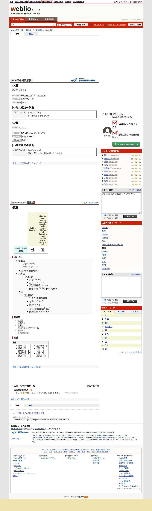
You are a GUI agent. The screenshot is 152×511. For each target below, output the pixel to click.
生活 (50, 451)
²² (48, 311)
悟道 (106, 175)
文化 (45, 451)
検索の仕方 (18, 460)
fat (31, 270)
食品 (83, 451)
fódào (32, 263)
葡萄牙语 (22, 353)
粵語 (20, 270)
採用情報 (96, 463)
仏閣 (104, 262)
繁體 (25, 248)
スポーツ (72, 451)
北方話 (21, 273)
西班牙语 (22, 350)
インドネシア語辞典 (126, 475)
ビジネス (45, 449)
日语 (38, 350)
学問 (108, 449)
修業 (45, 153)
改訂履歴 (103, 437)
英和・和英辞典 (35, 2)
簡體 (16, 248)
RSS (86, 496)
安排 (107, 323)
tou (46, 311)
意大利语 (40, 345)
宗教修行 (108, 168)
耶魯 (31, 297)
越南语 (39, 355)
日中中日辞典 (47, 2)
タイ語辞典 (123, 478)
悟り (30, 153)
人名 (88, 451)
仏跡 (104, 231)
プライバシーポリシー (22, 468)
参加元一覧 (40, 428)
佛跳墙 (105, 234)
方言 (93, 451)
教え (34, 115)
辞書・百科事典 (102, 451)
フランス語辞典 (124, 473)
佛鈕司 (105, 251)
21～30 (135, 311)
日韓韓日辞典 (58, 2)
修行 (43, 115)
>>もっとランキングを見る (130, 352)
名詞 (24, 99)
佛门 (104, 265)
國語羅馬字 (34, 285)
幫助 (41, 288)
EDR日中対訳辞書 (21, 80)
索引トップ (17, 163)
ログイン (127, 2)
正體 (21, 248)
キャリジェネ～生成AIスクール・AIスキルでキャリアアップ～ (128, 488)
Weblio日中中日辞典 (39, 437)
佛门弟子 (106, 268)
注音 (24, 267)
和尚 (106, 165)
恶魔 (106, 171)
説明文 (25, 102)
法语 (20, 355)
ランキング (36, 163)
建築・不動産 (100, 449)
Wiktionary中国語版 (23, 202)
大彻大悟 (28, 95)
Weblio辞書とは (20, 457)
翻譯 (14, 342)
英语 (20, 348)
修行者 (107, 158)
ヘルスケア (58, 451)
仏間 (104, 258)
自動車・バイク (80, 449)
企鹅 (107, 319)
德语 (20, 345)
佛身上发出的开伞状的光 (112, 245)
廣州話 (28, 295)
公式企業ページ (98, 457)
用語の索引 (26, 163)
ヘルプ (16, 463)
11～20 (121, 311)
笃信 (106, 184)
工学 (92, 449)
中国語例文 (33, 19)
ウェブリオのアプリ (48, 457)
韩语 (38, 353)
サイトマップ (19, 470)
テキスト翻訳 (107, 190)
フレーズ (30, 99)
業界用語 (53, 449)
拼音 (24, 264)
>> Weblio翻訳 (135, 190)
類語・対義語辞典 (21, 2)
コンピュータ (63, 449)
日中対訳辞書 (38, 30)
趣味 (65, 451)
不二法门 (108, 155)
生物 (78, 451)
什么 (107, 345)
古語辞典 (68, 2)
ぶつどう (22, 90)
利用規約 (17, 465)
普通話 (21, 261)
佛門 (104, 255)
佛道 (97, 437)
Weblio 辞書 (15, 30)
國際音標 (33, 288)
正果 (106, 178)
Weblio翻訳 (123, 465)
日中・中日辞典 (17, 19)
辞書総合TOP (137, 2)
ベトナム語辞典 (124, 480)
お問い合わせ (71, 457)
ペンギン (108, 327)
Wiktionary (93, 203)
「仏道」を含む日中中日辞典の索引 (30, 413)
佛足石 (105, 228)
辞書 (11, 2)
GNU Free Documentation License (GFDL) (111, 435)
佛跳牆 (105, 238)
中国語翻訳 (49, 19)
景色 (107, 334)
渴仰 (106, 181)
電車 (71, 449)
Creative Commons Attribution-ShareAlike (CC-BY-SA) (69, 435)
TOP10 (107, 312)
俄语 (38, 348)
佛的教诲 (41, 95)
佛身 (104, 241)
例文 (31, 34)
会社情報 (96, 460)
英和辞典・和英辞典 (126, 463)
